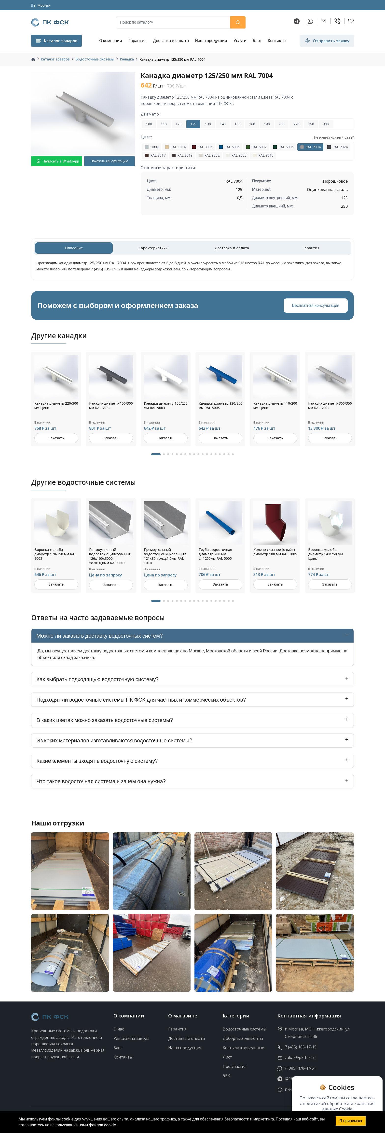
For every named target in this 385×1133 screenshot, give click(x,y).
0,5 (239, 198)
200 (282, 124)
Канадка (127, 59)
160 (252, 124)
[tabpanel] (56, 399)
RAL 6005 (283, 147)
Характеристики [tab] (153, 248)
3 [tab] (168, 454)
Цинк (152, 147)
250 (311, 124)
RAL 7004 (310, 147)
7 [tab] (185, 454)
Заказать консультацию (109, 161)
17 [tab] (229, 454)
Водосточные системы (94, 59)
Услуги (239, 40)
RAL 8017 (155, 155)
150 (237, 124)
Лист (227, 1057)
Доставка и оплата (171, 40)
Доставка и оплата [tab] (232, 248)
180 (267, 124)
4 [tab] (173, 454)
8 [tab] (190, 454)
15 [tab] (220, 454)
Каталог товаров (55, 59)
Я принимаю (350, 1121)
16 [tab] (224, 454)
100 (149, 124)
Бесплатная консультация (315, 305)
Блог (257, 40)
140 (223, 124)
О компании (110, 40)
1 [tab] (156, 454)
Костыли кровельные (243, 1047)
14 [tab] (216, 454)
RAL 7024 (337, 147)
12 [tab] (207, 454)
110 (164, 124)
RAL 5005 (229, 147)
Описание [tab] (74, 248)
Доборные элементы (243, 1038)
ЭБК (226, 1075)
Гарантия (137, 40)
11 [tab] (203, 454)
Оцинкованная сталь (327, 189)
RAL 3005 (202, 147)
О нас (118, 1029)
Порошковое (335, 181)
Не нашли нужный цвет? (334, 137)
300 (326, 124)
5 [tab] (177, 454)
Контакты (277, 40)
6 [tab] (181, 454)
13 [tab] (211, 454)
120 (178, 124)
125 (193, 124)
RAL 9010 (263, 155)
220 (296, 124)
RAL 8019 (182, 155)
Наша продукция (211, 40)
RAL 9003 (236, 155)
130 (208, 124)
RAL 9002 (209, 155)
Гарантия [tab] (310, 248)
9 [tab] (194, 454)
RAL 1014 (175, 147)
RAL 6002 (256, 147)
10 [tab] (198, 454)
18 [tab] (233, 454)
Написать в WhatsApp (58, 161)
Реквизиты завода (131, 1038)
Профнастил (235, 1066)
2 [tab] (164, 454)
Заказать (56, 438)
